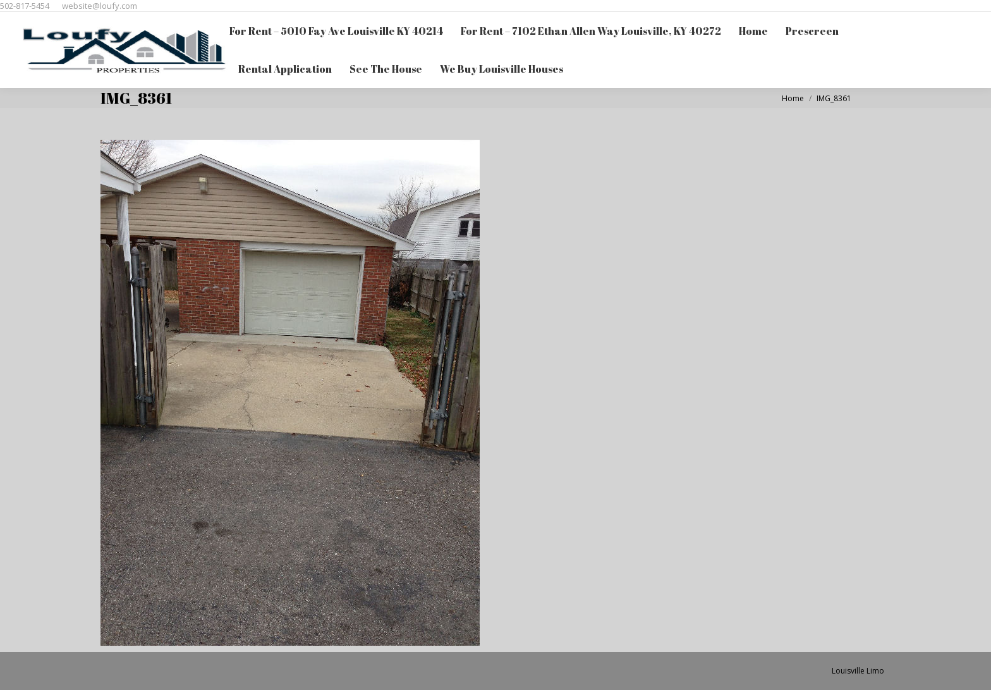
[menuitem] (336, 31)
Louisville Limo (858, 670)
